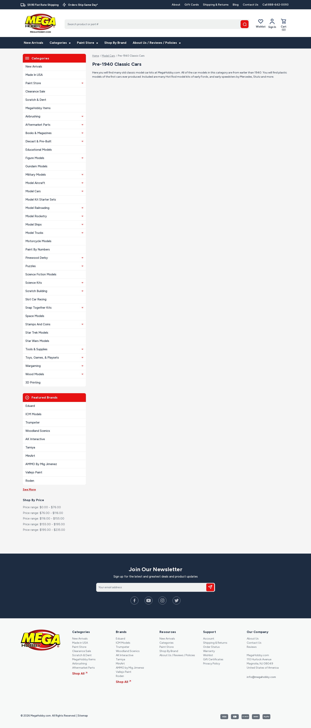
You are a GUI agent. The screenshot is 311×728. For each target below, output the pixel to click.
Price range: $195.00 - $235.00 (44, 530)
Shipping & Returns (215, 4)
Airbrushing (54, 116)
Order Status (211, 647)
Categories (60, 43)
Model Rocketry (54, 216)
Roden (29, 480)
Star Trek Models (36, 332)
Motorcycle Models (38, 241)
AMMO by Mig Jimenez (41, 464)
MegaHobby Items (38, 108)
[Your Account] (272, 23)
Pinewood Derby (54, 258)
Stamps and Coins (54, 324)
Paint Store (87, 43)
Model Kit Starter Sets (40, 199)
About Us (253, 638)
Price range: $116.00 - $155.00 (43, 518)
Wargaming (54, 366)
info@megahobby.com (261, 677)
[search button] (245, 24)
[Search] (157, 24)
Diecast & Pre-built (54, 141)
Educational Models (38, 149)
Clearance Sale (35, 91)
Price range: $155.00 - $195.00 (44, 524)
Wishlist (261, 23)
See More (29, 489)
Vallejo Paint (33, 472)
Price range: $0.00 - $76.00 (42, 507)
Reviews (252, 647)
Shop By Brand (115, 43)
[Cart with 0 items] (283, 25)
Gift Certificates (213, 659)
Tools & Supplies (54, 349)
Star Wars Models (37, 341)
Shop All (79, 673)
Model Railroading (54, 208)
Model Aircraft (54, 183)
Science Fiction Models (40, 274)
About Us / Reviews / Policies (157, 43)
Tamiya (30, 447)
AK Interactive (35, 439)
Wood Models (54, 374)
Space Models (34, 316)
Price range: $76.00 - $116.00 (43, 513)
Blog (236, 4)
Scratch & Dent (35, 100)
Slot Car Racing (35, 299)
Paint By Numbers (37, 249)
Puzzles (54, 266)
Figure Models (54, 158)
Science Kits (54, 283)
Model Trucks (54, 233)
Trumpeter (32, 422)
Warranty (209, 651)
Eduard (30, 406)
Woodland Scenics (37, 431)
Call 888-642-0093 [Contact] (275, 4)
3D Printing (32, 382)
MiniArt (30, 456)
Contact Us (250, 4)
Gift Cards (191, 4)
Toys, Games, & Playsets (54, 357)
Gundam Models (36, 166)
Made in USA (34, 75)
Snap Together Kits (54, 307)
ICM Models (33, 414)
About (176, 4)
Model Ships (54, 224)
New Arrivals (33, 43)
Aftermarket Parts (54, 125)
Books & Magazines (54, 133)
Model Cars (54, 191)
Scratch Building (54, 291)
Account (208, 638)
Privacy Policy (211, 663)
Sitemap (83, 715)
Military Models (54, 174)
